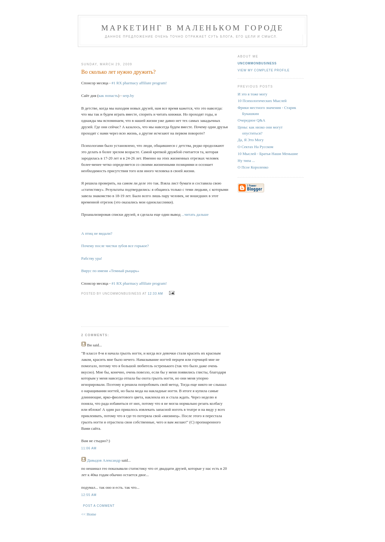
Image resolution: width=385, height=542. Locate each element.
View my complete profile (264, 70)
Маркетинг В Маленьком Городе (192, 27)
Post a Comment (99, 505)
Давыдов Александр (103, 460)
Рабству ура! (91, 258)
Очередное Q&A (251, 120)
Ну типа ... (246, 160)
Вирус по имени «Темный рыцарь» (110, 270)
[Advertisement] (152, 52)
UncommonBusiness (257, 63)
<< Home (88, 514)
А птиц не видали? (96, 233)
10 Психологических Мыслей (262, 100)
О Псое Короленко (253, 167)
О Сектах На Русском (255, 146)
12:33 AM (155, 293)
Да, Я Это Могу (250, 140)
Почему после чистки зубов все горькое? (115, 245)
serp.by (128, 95)
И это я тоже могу (252, 94)
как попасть (108, 95)
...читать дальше (194, 214)
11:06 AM (89, 448)
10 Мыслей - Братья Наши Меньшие (268, 153)
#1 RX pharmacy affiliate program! (139, 83)
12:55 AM (89, 495)
